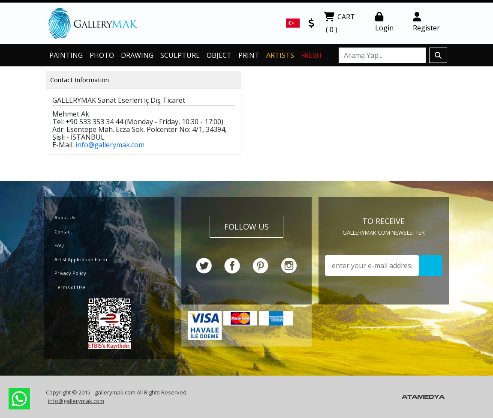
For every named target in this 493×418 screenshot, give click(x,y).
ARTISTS (280, 55)
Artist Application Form (80, 259)
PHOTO (102, 55)
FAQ (59, 245)
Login (384, 22)
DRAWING (137, 55)
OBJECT (219, 55)
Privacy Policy (70, 273)
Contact (63, 231)
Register (426, 22)
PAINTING (66, 55)
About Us (64, 217)
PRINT (248, 55)
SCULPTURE (180, 55)
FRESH (311, 55)
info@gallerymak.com (109, 144)
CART (339, 24)
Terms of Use (69, 287)
